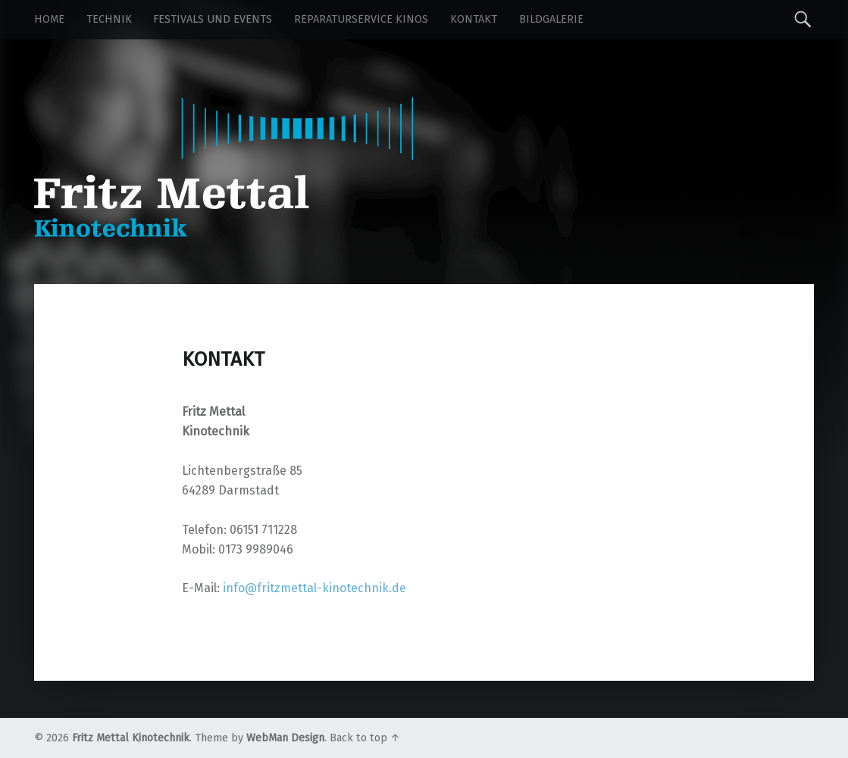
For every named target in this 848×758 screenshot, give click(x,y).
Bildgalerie (551, 19)
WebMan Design (285, 737)
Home (49, 19)
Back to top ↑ (365, 737)
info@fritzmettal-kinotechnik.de (314, 588)
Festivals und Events (212, 19)
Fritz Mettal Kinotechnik (130, 737)
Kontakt (473, 19)
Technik (109, 19)
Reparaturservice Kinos (361, 19)
